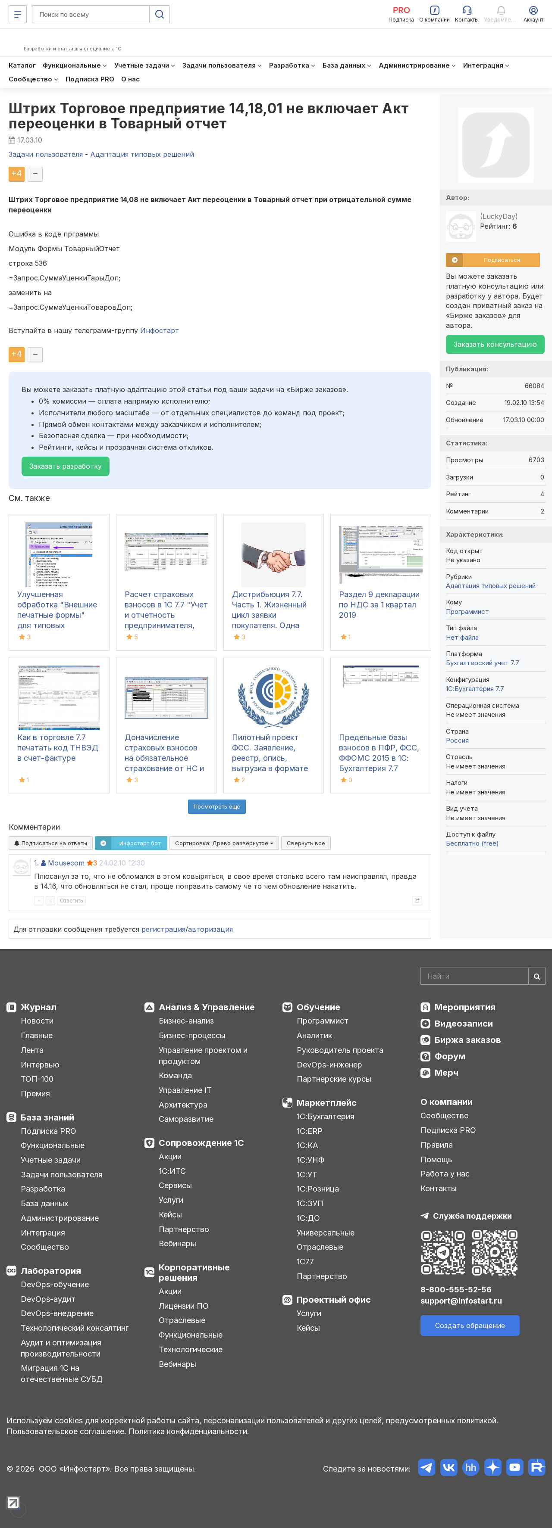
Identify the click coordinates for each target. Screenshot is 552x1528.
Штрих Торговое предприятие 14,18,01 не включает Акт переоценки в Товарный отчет (209, 116)
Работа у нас (445, 1173)
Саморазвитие (186, 1118)
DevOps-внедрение (57, 1313)
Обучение (318, 1007)
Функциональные (53, 1145)
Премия (35, 1093)
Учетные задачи (51, 1159)
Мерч (446, 1072)
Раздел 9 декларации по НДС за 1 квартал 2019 (379, 604)
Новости (37, 1020)
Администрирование (60, 1218)
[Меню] (18, 14)
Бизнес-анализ (186, 1020)
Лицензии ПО (184, 1305)
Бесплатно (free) (472, 843)
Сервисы (175, 1185)
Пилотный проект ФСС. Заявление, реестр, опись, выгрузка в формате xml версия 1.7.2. (270, 758)
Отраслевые (182, 1320)
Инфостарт (159, 330)
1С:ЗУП (310, 1203)
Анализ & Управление (207, 1007)
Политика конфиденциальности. (189, 1431)
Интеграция (43, 1232)
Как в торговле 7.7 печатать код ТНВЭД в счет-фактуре (57, 747)
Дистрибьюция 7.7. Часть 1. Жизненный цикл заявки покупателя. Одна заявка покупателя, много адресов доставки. (269, 625)
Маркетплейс (327, 1103)
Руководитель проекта (340, 1050)
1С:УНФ (310, 1159)
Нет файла (462, 637)
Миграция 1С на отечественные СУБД (62, 1373)
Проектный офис (334, 1300)
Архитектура (183, 1104)
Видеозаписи (464, 1023)
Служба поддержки (472, 1215)
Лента (32, 1050)
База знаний (47, 1117)
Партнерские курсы (334, 1078)
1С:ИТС (172, 1171)
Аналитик (314, 1035)
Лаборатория (51, 1271)
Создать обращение (470, 1325)
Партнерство (184, 1229)
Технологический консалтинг (75, 1327)
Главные (37, 1035)
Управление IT (185, 1090)
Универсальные (325, 1232)
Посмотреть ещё (217, 806)
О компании (446, 1102)
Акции (170, 1156)
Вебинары (177, 1243)
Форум (450, 1056)
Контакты (438, 1188)
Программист (467, 611)
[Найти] (537, 976)
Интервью (40, 1064)
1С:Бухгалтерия (325, 1116)
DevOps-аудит (48, 1299)
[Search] (483, 976)
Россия (457, 740)
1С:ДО (308, 1218)
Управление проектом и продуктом (203, 1056)
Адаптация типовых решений (491, 586)
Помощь (436, 1159)
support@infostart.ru (461, 1300)
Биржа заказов (468, 1040)
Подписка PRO (48, 1131)
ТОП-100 (37, 1078)
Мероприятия (465, 1007)
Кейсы (170, 1214)
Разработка (43, 1188)
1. (36, 863)
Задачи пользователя (62, 1174)
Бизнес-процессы (192, 1035)
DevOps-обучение (55, 1284)
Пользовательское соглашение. (66, 1431)
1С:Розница (318, 1188)
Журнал (38, 1007)
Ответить (71, 900)
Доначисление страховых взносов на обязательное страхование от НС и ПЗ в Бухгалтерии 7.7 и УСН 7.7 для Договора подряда (164, 768)
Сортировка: (224, 843)
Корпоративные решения (194, 1272)
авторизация (210, 929)
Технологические (191, 1349)
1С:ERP (310, 1131)
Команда (175, 1075)
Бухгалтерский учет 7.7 (482, 663)
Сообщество (45, 1246)
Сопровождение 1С (201, 1143)
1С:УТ (307, 1174)
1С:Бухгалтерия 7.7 (475, 689)
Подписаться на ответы (50, 843)
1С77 (305, 1261)
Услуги (171, 1199)
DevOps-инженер (329, 1064)
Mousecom (66, 863)
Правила (436, 1144)
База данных (44, 1203)
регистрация (163, 929)
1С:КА (307, 1145)
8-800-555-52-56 (456, 1289)
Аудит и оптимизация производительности (61, 1348)
